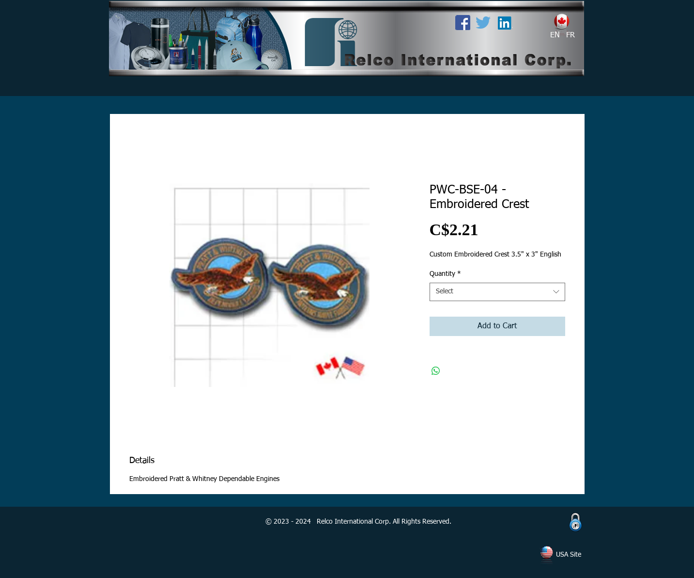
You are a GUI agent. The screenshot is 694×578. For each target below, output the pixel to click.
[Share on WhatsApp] (436, 371)
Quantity (445, 274)
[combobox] (497, 292)
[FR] (570, 35)
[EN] (555, 35)
